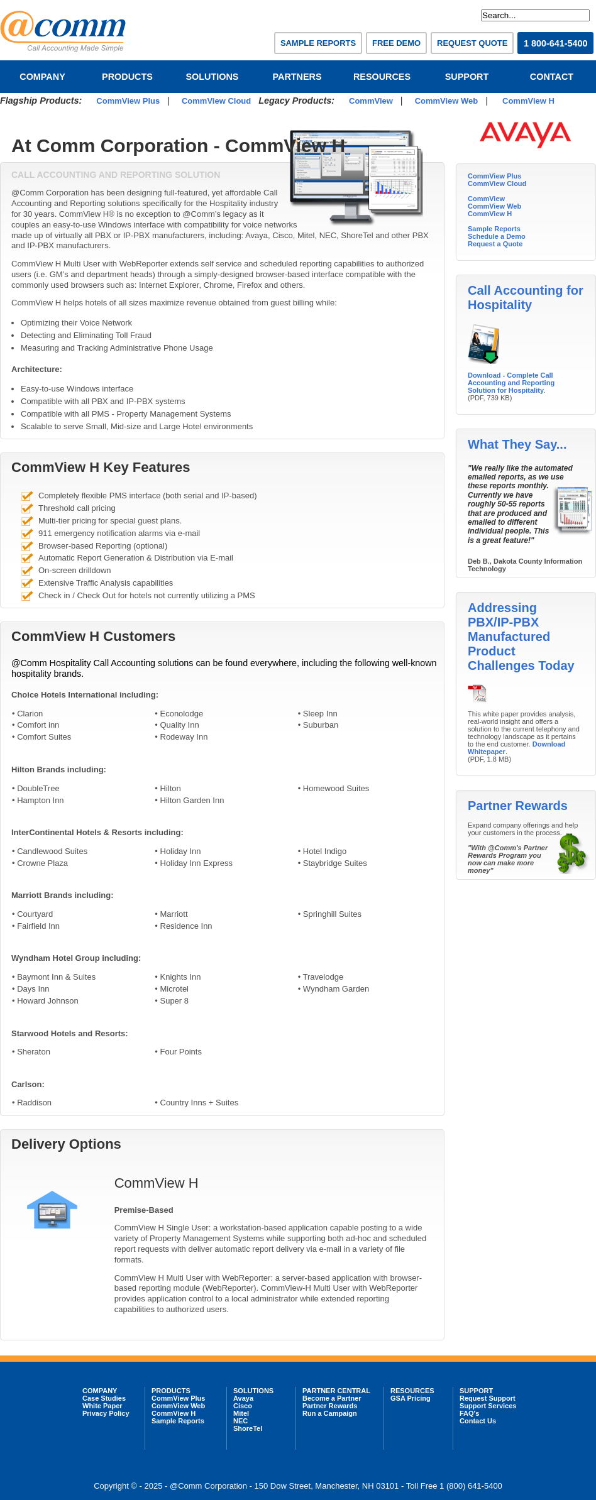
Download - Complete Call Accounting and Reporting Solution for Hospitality (511, 382)
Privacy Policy (106, 1413)
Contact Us (478, 1421)
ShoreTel (247, 1428)
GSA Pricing (410, 1398)
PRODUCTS (127, 77)
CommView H (528, 101)
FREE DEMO (396, 43)
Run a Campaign (329, 1413)
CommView (371, 101)
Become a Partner (331, 1398)
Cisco (242, 1406)
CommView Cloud (216, 101)
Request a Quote (495, 244)
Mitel (241, 1413)
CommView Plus (128, 101)
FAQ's (469, 1413)
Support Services (488, 1406)
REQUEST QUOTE (472, 43)
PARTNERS (296, 77)
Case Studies (104, 1398)
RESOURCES (382, 77)
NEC (240, 1421)
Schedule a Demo (497, 236)
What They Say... (517, 444)
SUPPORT (467, 77)
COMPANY (42, 77)
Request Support (488, 1398)
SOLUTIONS (212, 77)
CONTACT (551, 77)
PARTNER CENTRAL (336, 1390)
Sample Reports (494, 229)
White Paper (102, 1406)
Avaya (243, 1398)
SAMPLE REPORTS (318, 43)
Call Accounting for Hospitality (525, 297)
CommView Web (446, 101)
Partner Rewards (518, 806)
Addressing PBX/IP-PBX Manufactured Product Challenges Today (521, 636)
